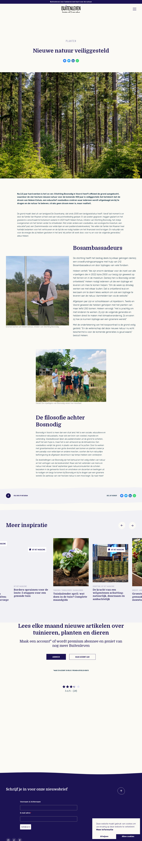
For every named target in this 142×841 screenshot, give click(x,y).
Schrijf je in (25, 827)
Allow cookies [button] (128, 836)
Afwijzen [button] (104, 836)
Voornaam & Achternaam (30, 802)
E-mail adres (25, 813)
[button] (122, 525)
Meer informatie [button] (104, 829)
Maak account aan (82, 657)
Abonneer (56, 657)
